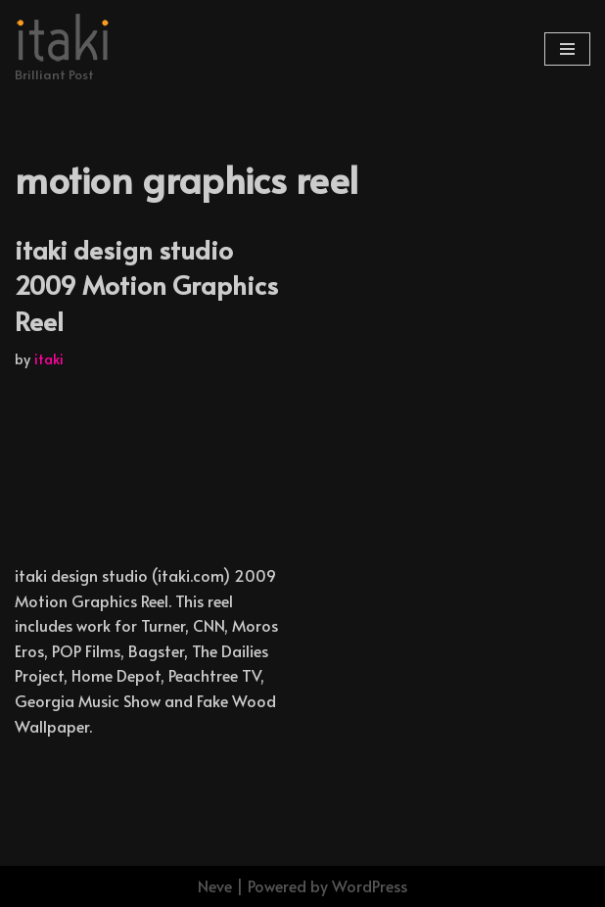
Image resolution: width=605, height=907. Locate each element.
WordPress (369, 885)
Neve (215, 885)
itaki (49, 358)
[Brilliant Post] (64, 49)
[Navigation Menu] (567, 49)
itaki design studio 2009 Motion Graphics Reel (146, 284)
